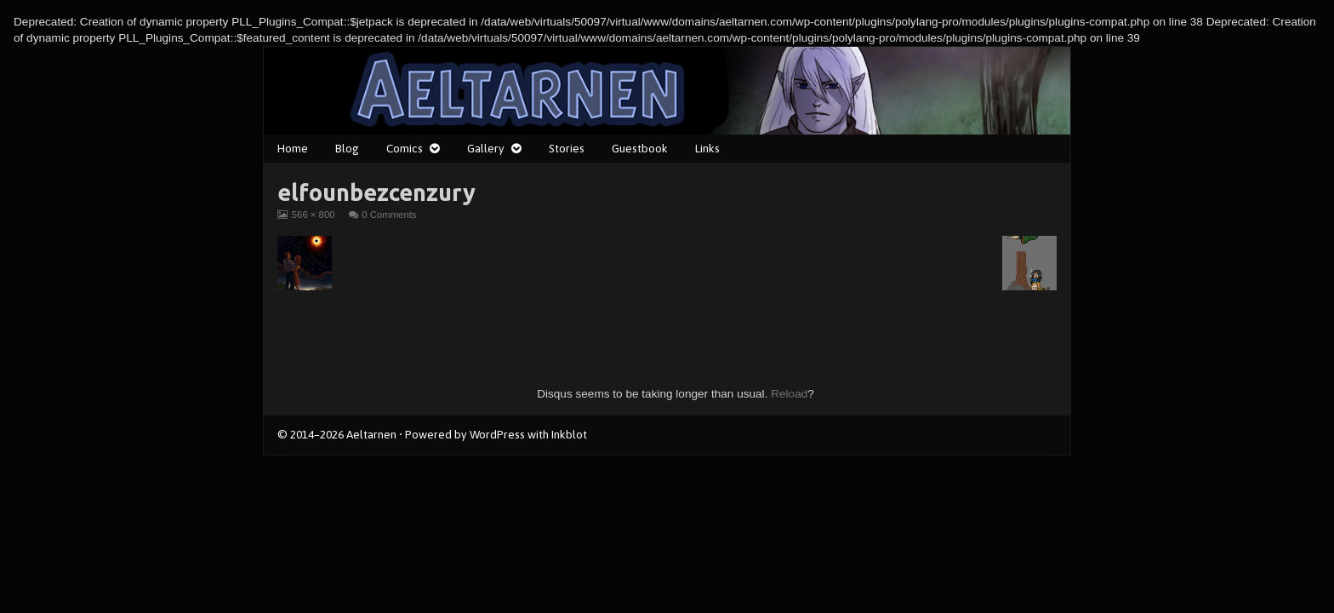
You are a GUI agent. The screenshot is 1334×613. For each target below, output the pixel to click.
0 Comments (389, 214)
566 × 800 (313, 214)
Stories (566, 148)
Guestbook (640, 148)
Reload (789, 393)
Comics (404, 148)
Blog (347, 148)
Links (707, 148)
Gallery (486, 148)
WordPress (497, 434)
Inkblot (569, 434)
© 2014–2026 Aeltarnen (336, 434)
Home (292, 148)
